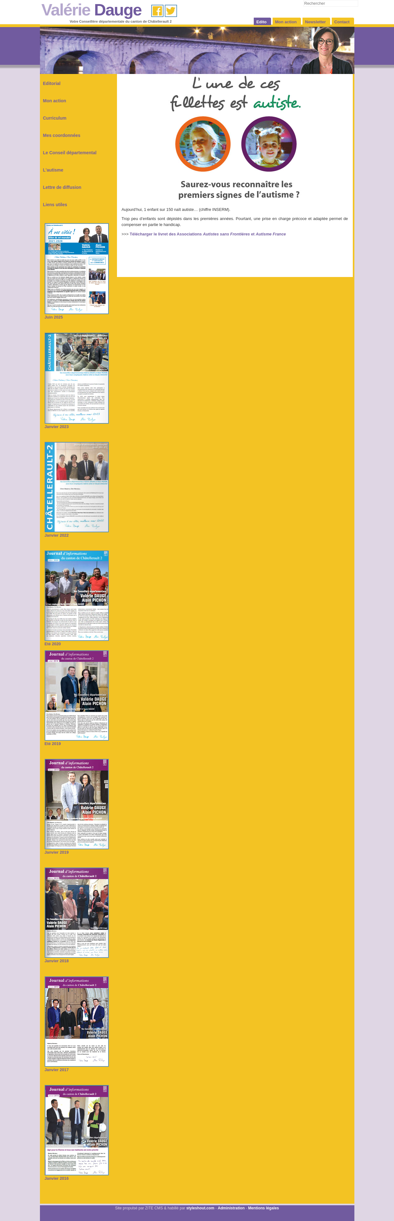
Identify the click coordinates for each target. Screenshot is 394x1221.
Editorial (52, 83)
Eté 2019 (77, 741)
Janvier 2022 (77, 533)
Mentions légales (263, 1208)
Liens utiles (55, 204)
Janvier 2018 (77, 958)
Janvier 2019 (77, 850)
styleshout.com (200, 1208)
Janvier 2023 (77, 424)
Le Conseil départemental (70, 152)
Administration (231, 1208)
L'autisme (53, 169)
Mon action (54, 100)
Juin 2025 (77, 314)
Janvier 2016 (77, 1176)
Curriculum (55, 118)
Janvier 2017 (77, 1067)
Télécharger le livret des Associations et (208, 234)
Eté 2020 (77, 641)
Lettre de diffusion (62, 187)
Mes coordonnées (61, 135)
